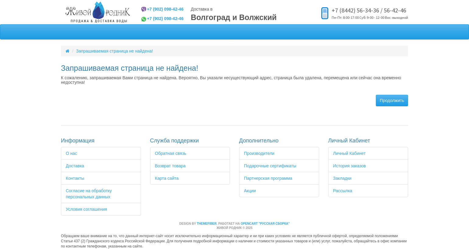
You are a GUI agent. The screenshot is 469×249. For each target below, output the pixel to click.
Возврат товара (170, 165)
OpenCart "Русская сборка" (265, 223)
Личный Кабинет (349, 153)
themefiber (207, 223)
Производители (259, 153)
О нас (71, 153)
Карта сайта (167, 178)
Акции (250, 190)
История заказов (349, 165)
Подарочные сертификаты (270, 165)
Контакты (75, 178)
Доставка (75, 165)
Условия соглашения (86, 209)
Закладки (342, 178)
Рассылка (342, 190)
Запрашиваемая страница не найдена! (114, 51)
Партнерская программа (268, 178)
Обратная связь (170, 153)
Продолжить (392, 100)
